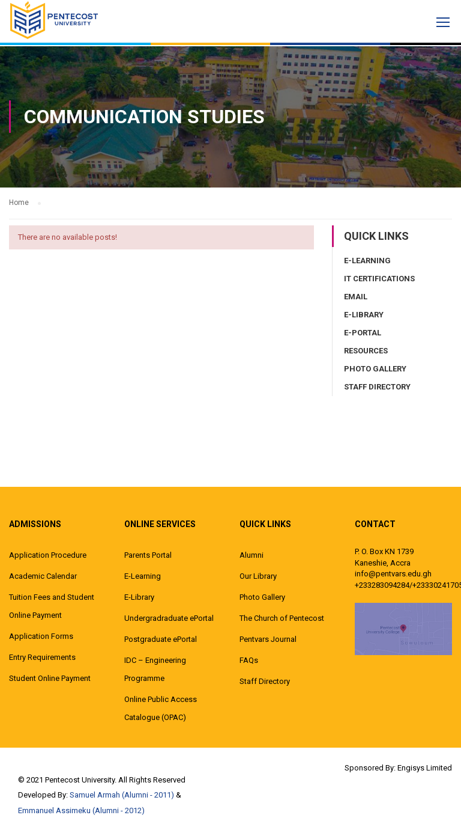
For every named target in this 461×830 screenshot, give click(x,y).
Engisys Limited (424, 767)
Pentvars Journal (268, 639)
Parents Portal (148, 555)
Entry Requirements (42, 657)
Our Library (258, 576)
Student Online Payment (50, 678)
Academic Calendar (43, 576)
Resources (366, 350)
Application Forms (41, 636)
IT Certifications (379, 278)
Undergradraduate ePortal (169, 618)
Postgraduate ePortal (160, 639)
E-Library (364, 314)
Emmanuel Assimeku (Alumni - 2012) (81, 810)
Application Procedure (47, 555)
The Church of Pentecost (282, 618)
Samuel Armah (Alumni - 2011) (122, 794)
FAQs (249, 660)
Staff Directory (377, 386)
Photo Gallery (375, 368)
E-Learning (367, 260)
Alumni (252, 555)
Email (355, 296)
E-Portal (362, 332)
